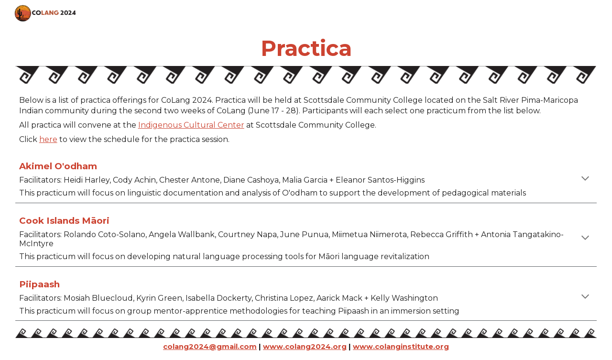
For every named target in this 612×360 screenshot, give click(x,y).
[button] (585, 179)
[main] (306, 48)
